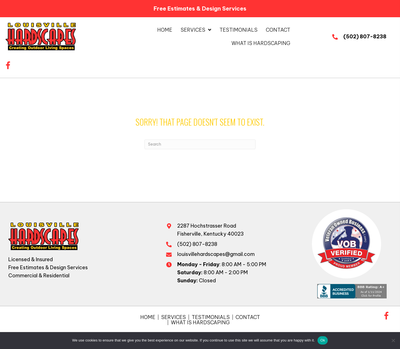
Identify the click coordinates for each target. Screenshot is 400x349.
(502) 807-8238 (364, 36)
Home (147, 317)
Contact (248, 317)
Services (173, 317)
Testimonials (211, 317)
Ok (322, 340)
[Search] (200, 144)
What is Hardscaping (200, 322)
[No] (393, 340)
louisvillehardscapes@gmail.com (216, 254)
